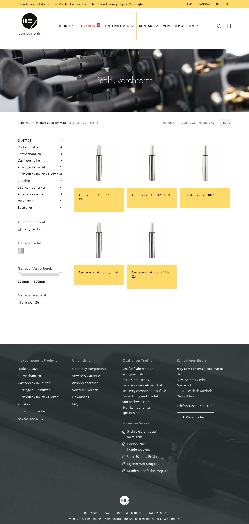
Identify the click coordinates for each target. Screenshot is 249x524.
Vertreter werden (180, 26)
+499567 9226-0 (200, 406)
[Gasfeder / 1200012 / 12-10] (152, 163)
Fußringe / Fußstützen (34, 167)
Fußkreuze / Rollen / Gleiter (38, 174)
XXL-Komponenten (31, 194)
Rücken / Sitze (28, 147)
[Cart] (229, 26)
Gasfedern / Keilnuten (34, 160)
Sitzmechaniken (29, 154)
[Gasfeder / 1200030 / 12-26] (152, 240)
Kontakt (148, 26)
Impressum (90, 513)
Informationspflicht (130, 513)
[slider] (20, 274)
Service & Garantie (86, 376)
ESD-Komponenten (32, 187)
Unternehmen (119, 26)
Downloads (80, 397)
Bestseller (25, 207)
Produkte (64, 26)
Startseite (24, 123)
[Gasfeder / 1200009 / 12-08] (99, 163)
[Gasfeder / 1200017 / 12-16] (205, 163)
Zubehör (24, 181)
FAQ (75, 404)
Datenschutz (157, 513)
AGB (108, 513)
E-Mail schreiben (194, 417)
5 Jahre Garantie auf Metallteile (35, 4)
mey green (26, 201)
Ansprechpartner (85, 383)
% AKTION (90, 25)
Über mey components (89, 369)
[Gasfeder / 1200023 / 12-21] (99, 240)
